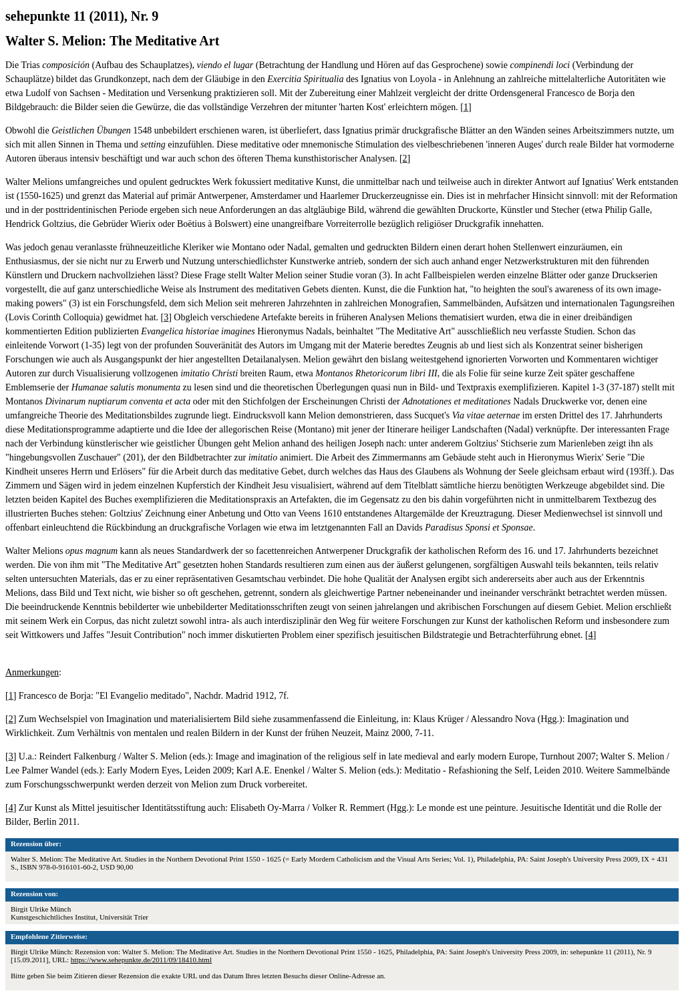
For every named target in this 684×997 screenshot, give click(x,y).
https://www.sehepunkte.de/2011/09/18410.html (141, 960)
